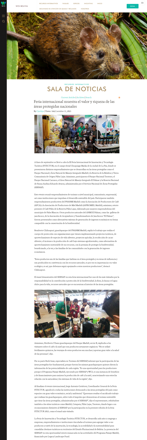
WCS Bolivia (22, 6)
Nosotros (85, 9)
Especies (76, 3)
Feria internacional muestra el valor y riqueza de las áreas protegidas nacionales (74, 104)
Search (89, 97)
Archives (80, 97)
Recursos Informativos (48, 3)
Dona (132, 6)
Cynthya (40, 111)
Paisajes (66, 3)
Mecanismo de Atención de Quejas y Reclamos (57, 9)
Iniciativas (88, 3)
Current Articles (68, 97)
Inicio (99, 3)
